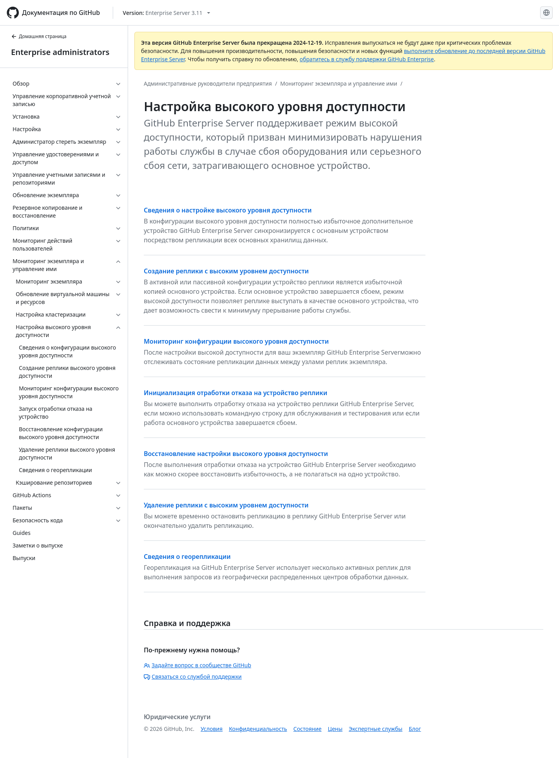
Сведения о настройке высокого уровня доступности (228, 210)
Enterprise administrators (60, 52)
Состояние (307, 728)
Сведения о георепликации (187, 556)
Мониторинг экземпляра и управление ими (338, 83)
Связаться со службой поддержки (193, 676)
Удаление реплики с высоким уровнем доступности (226, 505)
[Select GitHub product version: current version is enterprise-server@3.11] (166, 13)
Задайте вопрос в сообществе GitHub (197, 665)
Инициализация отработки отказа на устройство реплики (235, 392)
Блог (415, 728)
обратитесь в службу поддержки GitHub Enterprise (367, 59)
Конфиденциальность (258, 728)
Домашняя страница (38, 36)
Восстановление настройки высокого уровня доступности (236, 453)
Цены (335, 728)
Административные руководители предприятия (208, 83)
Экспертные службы (376, 728)
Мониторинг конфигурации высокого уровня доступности (236, 341)
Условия (212, 728)
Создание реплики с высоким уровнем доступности (226, 271)
